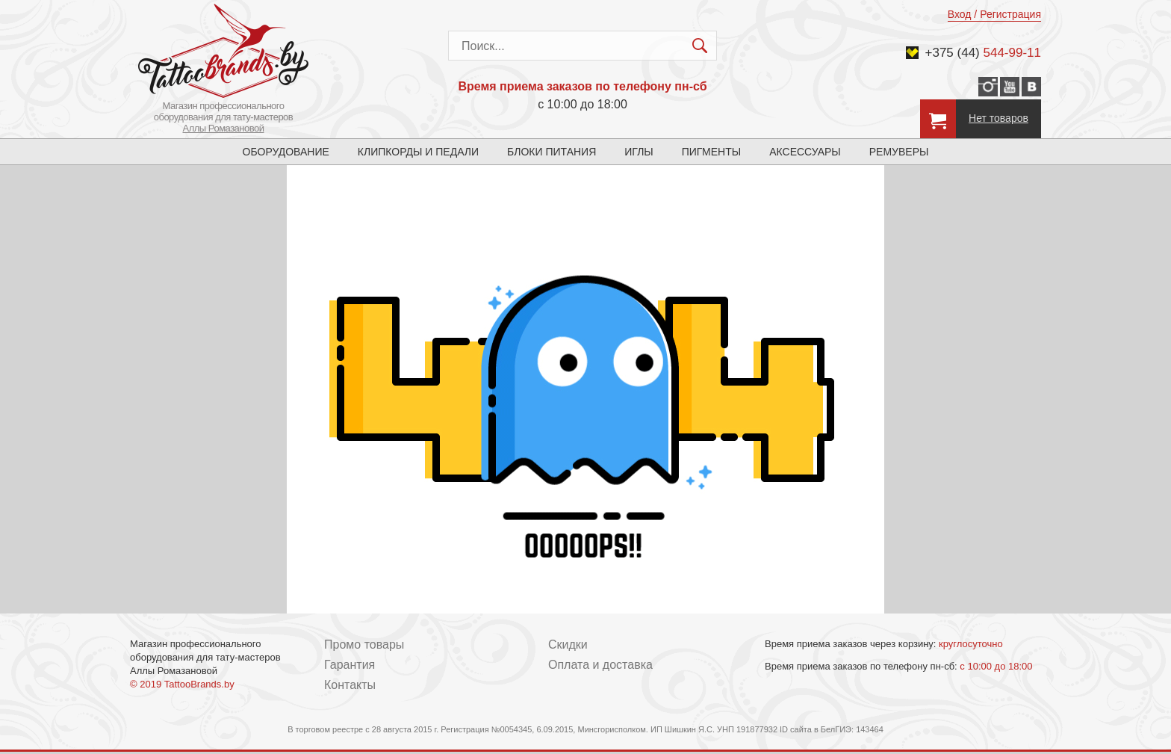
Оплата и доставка (600, 664)
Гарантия (349, 664)
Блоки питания (551, 152)
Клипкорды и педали (418, 152)
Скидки (568, 644)
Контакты (350, 685)
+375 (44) (983, 53)
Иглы (638, 152)
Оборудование (286, 152)
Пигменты (711, 152)
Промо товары (364, 644)
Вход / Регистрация (994, 14)
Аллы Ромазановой (223, 128)
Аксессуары (805, 152)
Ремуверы (899, 152)
